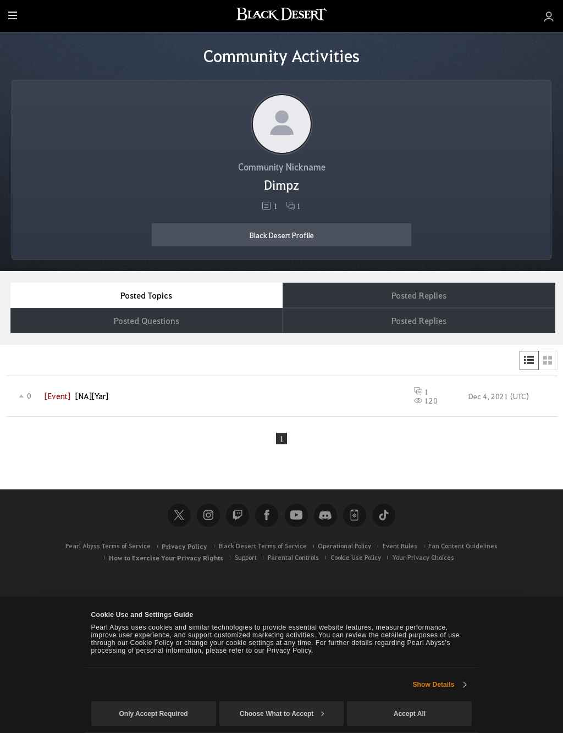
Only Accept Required (153, 714)
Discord (325, 515)
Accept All (410, 714)
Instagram (208, 515)
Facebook (266, 515)
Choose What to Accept (282, 714)
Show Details (433, 684)
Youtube (296, 515)
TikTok (383, 515)
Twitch (237, 515)
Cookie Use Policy (355, 558)
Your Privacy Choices (423, 558)
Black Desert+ (354, 515)
